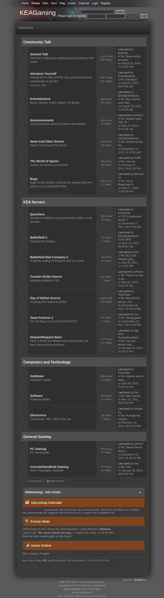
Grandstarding (126, 76)
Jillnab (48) (106, 509)
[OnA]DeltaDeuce (128, 95)
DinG (43, 85)
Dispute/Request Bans (46, 337)
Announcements (42, 120)
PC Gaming (38, 449)
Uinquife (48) (89, 512)
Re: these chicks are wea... (56, 532)
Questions (37, 214)
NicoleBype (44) (121, 509)
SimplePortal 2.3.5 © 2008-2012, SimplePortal (82, 585)
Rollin (137, 157)
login (70, 15)
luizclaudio (124, 212)
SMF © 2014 (78, 582)
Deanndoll (124, 372)
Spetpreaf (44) (55, 512)
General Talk (39, 54)
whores (138, 115)
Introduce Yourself (43, 73)
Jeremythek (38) (90, 509)
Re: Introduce (129, 79)
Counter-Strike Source (46, 276)
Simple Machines (95, 582)
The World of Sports (44, 161)
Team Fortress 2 (41, 317)
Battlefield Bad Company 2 (49, 257)
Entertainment (40, 99)
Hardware (37, 376)
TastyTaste (124, 294)
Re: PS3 (126, 467)
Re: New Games (131, 396)
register (81, 15)
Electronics (38, 415)
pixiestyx (123, 52)
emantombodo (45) (37, 512)
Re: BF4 (126, 239)
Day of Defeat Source (45, 298)
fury (136, 252)
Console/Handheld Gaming (49, 467)
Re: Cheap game (131, 317)
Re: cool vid (128, 161)
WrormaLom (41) (73, 512)
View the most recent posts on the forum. (47, 536)
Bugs (34, 179)
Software (36, 396)
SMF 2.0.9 (65, 582)
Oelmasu (105, 529)
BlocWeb (95, 589)
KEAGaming (38, 12)
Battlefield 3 (38, 237)
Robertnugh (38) (72, 509)
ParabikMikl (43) (106, 512)
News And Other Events (47, 141)
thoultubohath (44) (53, 509)
